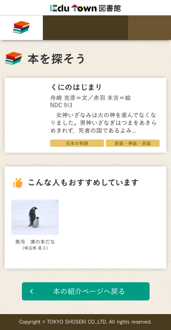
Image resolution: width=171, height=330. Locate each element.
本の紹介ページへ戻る (89, 291)
